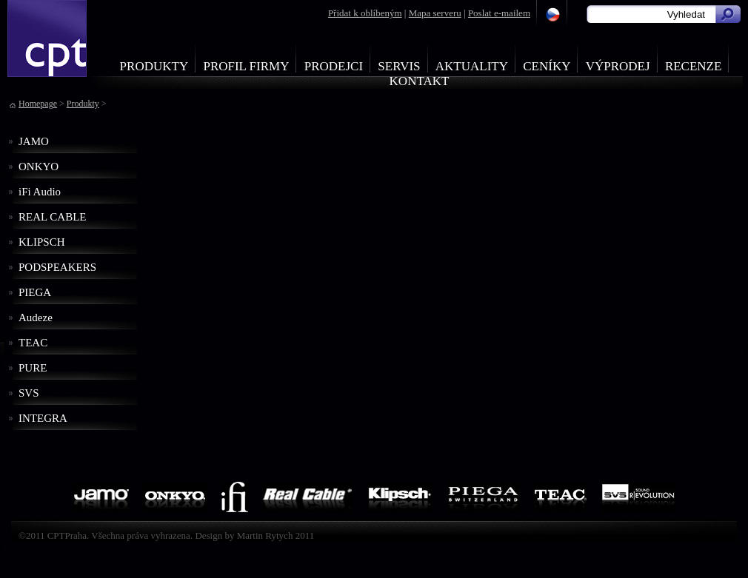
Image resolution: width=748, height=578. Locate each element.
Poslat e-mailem (499, 13)
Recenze (693, 66)
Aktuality (471, 66)
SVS (29, 393)
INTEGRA (43, 418)
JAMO (34, 141)
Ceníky (546, 66)
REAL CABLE (53, 217)
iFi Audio (40, 192)
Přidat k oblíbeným (365, 13)
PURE (33, 368)
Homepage (38, 103)
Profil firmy (246, 66)
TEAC (33, 343)
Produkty (154, 66)
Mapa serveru (435, 13)
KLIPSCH (42, 242)
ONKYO (39, 166)
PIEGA (35, 292)
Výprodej (618, 66)
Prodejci (333, 66)
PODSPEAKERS (57, 267)
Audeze (36, 317)
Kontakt (420, 81)
